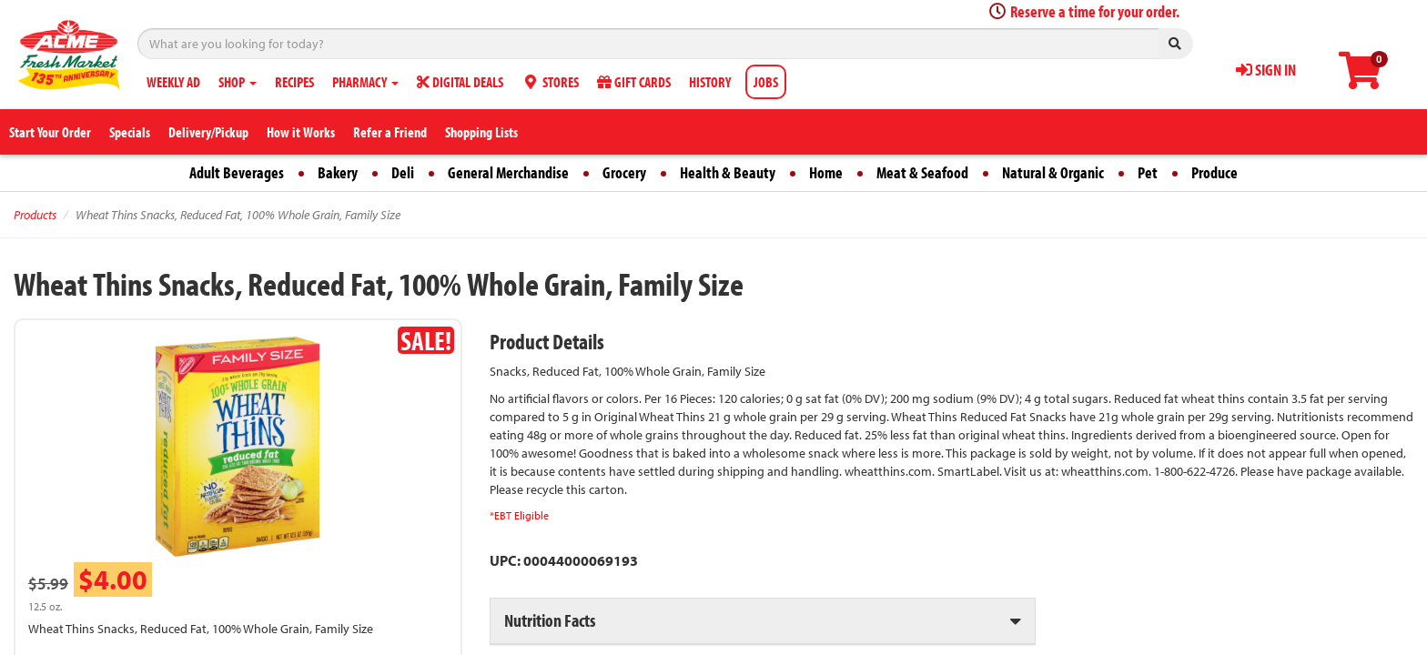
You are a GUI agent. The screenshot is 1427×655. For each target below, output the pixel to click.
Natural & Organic (1053, 172)
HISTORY (710, 82)
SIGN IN (1266, 69)
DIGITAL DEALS (460, 82)
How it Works (301, 132)
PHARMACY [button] (365, 82)
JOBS (766, 82)
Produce (1214, 172)
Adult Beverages (236, 172)
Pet (1148, 172)
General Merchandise (508, 172)
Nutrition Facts (549, 620)
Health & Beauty (727, 172)
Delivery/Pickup (208, 132)
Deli (402, 172)
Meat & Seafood (922, 172)
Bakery (338, 172)
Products (35, 215)
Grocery (624, 172)
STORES (550, 82)
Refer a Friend (390, 132)
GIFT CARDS (634, 82)
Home (826, 172)
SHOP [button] (237, 82)
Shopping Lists (481, 132)
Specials (129, 132)
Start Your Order (50, 132)
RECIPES (294, 82)
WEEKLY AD (173, 82)
